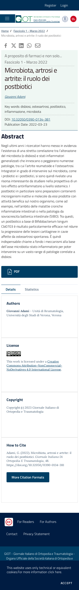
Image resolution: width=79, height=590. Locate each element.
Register (50, 5)
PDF (13, 271)
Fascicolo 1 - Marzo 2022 (29, 31)
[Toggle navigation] (7, 18)
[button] (5, 45)
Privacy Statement (36, 533)
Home (5, 31)
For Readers (25, 521)
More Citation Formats (28, 477)
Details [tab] (11, 289)
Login (64, 5)
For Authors (48, 521)
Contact (11, 533)
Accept (66, 583)
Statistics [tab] (32, 289)
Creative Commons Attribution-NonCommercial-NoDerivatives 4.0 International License (34, 365)
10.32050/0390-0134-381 (30, 119)
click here (54, 571)
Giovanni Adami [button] (15, 96)
